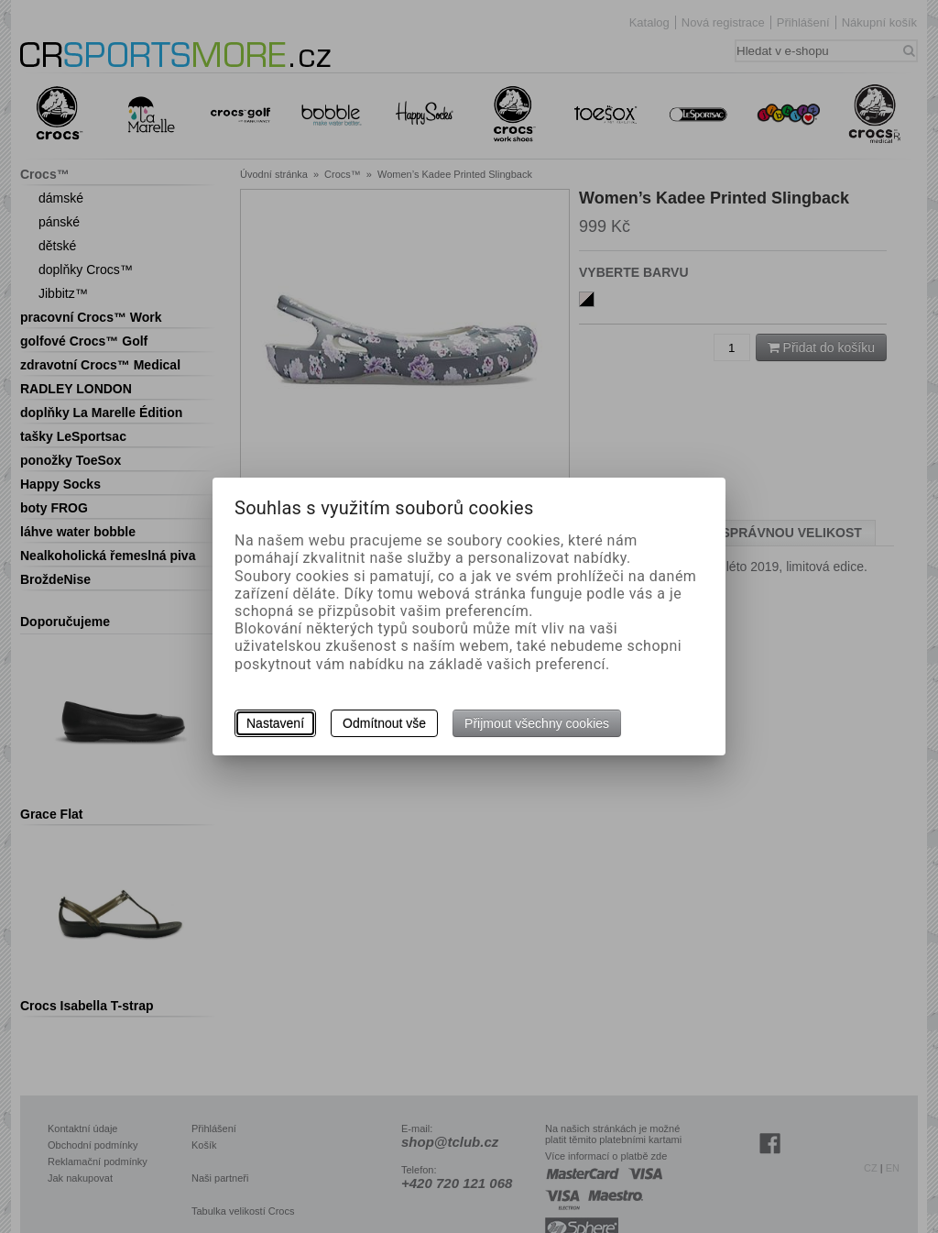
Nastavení (275, 723)
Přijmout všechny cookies (536, 723)
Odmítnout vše (384, 723)
